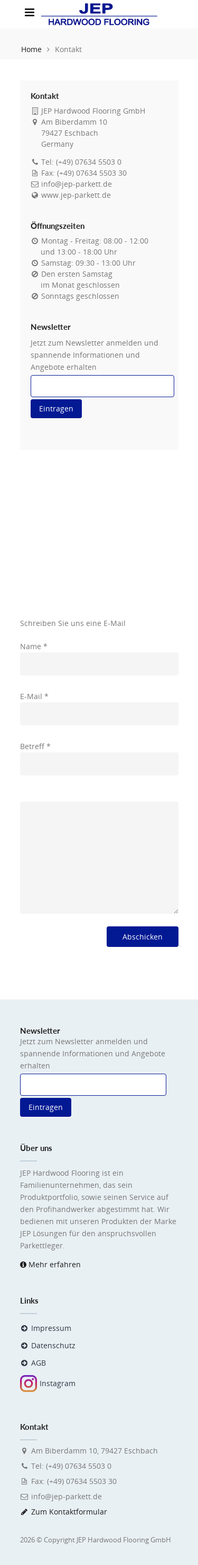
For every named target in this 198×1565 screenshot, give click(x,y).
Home (31, 49)
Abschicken (142, 937)
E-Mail (34, 696)
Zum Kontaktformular (64, 1512)
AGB (33, 1363)
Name (34, 646)
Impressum (46, 1328)
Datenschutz (48, 1345)
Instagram (48, 1383)
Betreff (35, 746)
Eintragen (56, 408)
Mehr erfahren (50, 1264)
